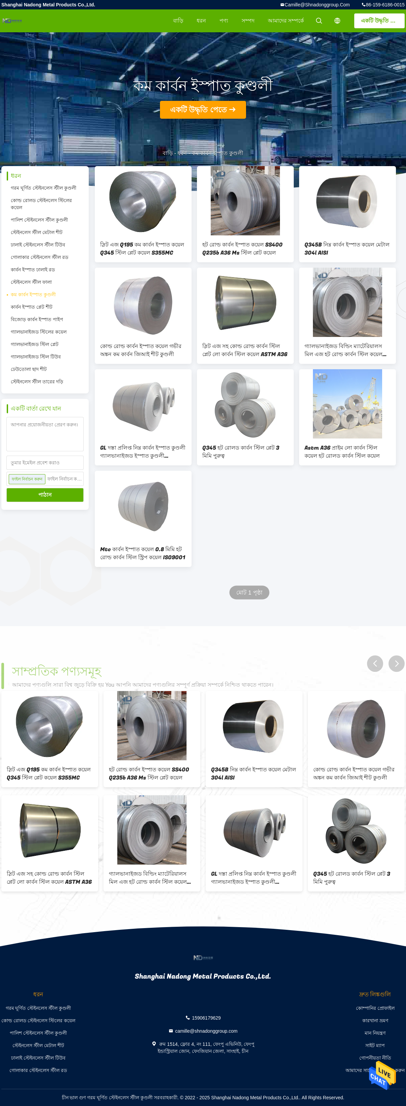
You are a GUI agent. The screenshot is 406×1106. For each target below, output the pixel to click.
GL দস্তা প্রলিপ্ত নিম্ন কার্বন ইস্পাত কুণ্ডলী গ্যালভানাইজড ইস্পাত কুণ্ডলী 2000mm (143, 452)
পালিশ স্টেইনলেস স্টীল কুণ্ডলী (39, 220)
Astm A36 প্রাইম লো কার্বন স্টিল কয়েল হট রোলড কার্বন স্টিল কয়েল (342, 452)
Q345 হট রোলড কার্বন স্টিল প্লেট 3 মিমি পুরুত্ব (240, 452)
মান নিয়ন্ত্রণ (375, 1033)
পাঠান (45, 495)
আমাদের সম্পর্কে (286, 21)
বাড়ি (178, 21)
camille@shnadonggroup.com (317, 4)
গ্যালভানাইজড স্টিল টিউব (36, 356)
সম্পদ (248, 21)
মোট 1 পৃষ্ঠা (249, 592)
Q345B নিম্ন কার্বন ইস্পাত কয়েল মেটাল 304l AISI (347, 249)
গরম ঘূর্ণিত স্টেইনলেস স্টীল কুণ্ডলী (43, 188)
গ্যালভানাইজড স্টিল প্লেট (34, 344)
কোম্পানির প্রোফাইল (375, 1008)
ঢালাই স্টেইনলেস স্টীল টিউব (38, 244)
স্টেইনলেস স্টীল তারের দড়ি (37, 381)
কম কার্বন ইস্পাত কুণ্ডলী (33, 294)
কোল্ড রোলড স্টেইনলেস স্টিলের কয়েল (41, 204)
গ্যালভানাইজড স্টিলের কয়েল (39, 332)
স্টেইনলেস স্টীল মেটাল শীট (37, 232)
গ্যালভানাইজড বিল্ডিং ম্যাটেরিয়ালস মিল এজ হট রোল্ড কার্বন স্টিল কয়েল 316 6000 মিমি (343, 350)
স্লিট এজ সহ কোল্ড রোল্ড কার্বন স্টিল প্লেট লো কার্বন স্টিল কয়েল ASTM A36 (244, 350)
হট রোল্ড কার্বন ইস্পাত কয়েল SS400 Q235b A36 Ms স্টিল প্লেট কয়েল (242, 249)
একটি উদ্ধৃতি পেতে (381, 21)
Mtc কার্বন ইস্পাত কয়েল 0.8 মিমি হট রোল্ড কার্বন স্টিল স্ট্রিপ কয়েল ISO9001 (142, 553)
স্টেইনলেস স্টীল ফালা (31, 282)
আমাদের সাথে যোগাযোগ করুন (375, 1070)
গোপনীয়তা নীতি (375, 1058)
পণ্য (223, 21)
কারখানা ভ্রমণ (375, 1020)
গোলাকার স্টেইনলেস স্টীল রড (39, 257)
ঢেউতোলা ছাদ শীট (29, 369)
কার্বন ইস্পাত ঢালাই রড (33, 269)
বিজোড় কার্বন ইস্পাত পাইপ (37, 319)
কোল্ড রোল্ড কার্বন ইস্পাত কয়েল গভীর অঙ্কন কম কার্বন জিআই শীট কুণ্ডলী (140, 350)
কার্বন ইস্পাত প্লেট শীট (31, 307)
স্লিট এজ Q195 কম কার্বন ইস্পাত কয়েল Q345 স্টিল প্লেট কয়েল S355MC (142, 249)
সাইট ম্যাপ (375, 1045)
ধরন (201, 21)
